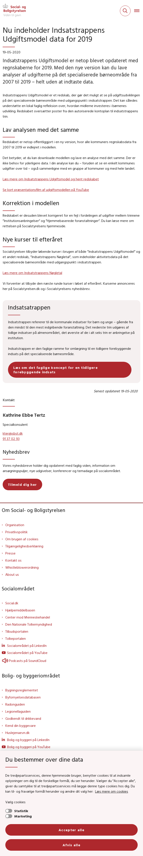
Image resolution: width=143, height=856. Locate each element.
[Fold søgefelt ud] (125, 11)
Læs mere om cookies (111, 791)
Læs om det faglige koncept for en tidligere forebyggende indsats (55, 369)
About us (12, 574)
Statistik (21, 811)
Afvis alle (71, 845)
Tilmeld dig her (22, 484)
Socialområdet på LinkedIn (27, 645)
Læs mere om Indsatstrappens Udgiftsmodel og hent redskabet (51, 179)
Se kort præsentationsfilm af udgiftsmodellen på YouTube (46, 189)
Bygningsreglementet (21, 690)
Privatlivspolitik (16, 532)
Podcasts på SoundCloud (24, 660)
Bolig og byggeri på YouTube (28, 747)
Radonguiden (15, 704)
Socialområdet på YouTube (27, 652)
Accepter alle (71, 830)
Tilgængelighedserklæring (24, 546)
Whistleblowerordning (22, 567)
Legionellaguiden (18, 711)
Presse (10, 553)
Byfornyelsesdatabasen (23, 697)
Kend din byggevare (20, 725)
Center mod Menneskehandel (27, 617)
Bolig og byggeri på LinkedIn (28, 739)
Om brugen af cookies (21, 539)
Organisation (14, 525)
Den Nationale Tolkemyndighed (28, 624)
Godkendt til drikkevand (23, 718)
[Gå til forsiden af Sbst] (13, 11)
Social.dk (11, 603)
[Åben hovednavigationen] (138, 11)
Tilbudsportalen (16, 631)
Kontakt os (13, 560)
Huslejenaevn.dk (17, 732)
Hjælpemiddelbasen (20, 610)
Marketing (23, 816)
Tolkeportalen (15, 638)
